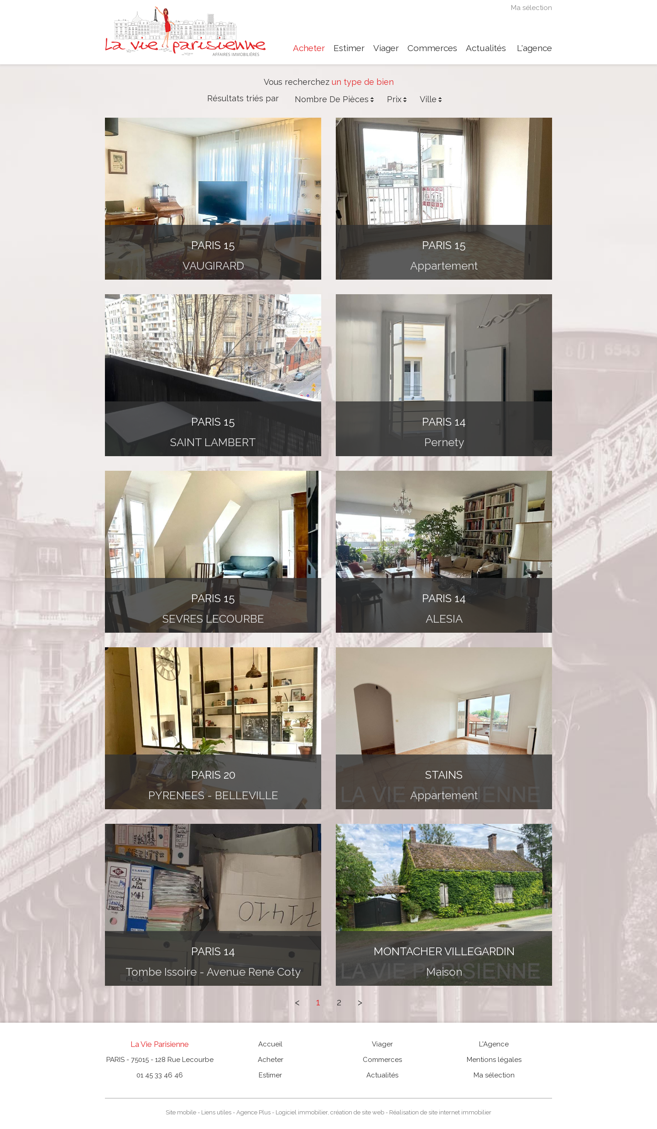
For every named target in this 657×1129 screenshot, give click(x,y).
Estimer (349, 48)
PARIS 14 (444, 421)
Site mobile (181, 1112)
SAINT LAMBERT (213, 442)
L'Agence (494, 1044)
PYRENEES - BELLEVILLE (213, 795)
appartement (444, 265)
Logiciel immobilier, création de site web (330, 1112)
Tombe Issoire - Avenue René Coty (213, 971)
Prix (397, 99)
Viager (386, 48)
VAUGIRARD (213, 265)
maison (444, 971)
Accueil (270, 1044)
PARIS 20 (213, 774)
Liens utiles (216, 1112)
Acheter (309, 48)
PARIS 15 (213, 245)
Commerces (432, 48)
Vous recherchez (296, 82)
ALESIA (444, 618)
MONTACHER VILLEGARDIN (444, 951)
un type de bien (363, 82)
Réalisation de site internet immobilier (440, 1112)
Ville (431, 99)
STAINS (444, 774)
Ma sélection (531, 8)
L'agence (534, 48)
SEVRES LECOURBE (213, 618)
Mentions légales (494, 1060)
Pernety (444, 442)
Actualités (486, 48)
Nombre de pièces (335, 99)
